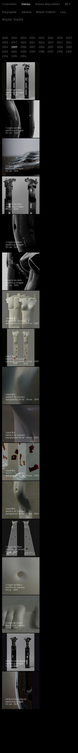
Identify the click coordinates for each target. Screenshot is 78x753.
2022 (41, 38)
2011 (69, 42)
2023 (32, 38)
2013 (50, 42)
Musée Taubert (46, 12)
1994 (5, 56)
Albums (26, 12)
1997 (50, 51)
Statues (25, 4)
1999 (32, 51)
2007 (32, 47)
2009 (14, 47)
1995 (69, 51)
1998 (41, 51)
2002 (5, 51)
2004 (60, 47)
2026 (5, 38)
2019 (69, 38)
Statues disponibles (47, 4)
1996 (60, 51)
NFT (68, 4)
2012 (60, 42)
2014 (41, 42)
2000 (23, 51)
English (18, 19)
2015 (32, 42)
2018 (5, 42)
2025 (14, 38)
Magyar (7, 19)
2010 (5, 47)
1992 (23, 56)
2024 (23, 38)
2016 (23, 42)
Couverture (9, 4)
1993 (14, 56)
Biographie (9, 12)
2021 (50, 38)
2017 (14, 42)
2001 (14, 51)
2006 (41, 47)
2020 (60, 38)
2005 (50, 47)
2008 (23, 47)
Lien (63, 12)
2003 (69, 47)
